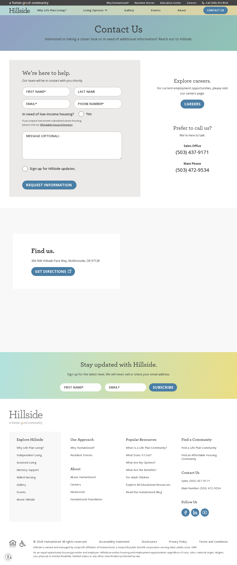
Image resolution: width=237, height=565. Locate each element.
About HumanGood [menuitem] (83, 477)
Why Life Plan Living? (51, 10)
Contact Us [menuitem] (190, 472)
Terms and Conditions (213, 541)
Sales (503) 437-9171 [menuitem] (195, 481)
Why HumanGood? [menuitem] (117, 3)
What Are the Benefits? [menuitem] (141, 470)
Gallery (129, 10)
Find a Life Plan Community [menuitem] (199, 447)
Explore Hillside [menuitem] (30, 439)
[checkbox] (85, 115)
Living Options (93, 10)
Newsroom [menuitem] (77, 492)
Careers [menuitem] (191, 3)
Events (156, 10)
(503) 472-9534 (192, 170)
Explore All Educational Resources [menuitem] (148, 484)
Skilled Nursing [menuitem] (26, 477)
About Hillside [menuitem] (26, 499)
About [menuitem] (75, 469)
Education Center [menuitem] (170, 3)
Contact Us (215, 10)
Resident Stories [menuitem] (145, 3)
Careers (192, 103)
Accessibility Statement (114, 541)
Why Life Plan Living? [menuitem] (30, 447)
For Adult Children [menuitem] (137, 477)
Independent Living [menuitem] (29, 455)
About (182, 10)
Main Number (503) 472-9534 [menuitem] (201, 488)
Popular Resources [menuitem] (141, 439)
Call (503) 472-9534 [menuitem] (217, 2)
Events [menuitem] (21, 492)
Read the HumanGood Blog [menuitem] (144, 492)
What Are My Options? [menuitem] (141, 462)
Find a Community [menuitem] (196, 439)
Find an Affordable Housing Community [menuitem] (199, 457)
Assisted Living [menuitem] (26, 462)
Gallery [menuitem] (21, 484)
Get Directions (53, 275)
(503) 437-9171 (192, 152)
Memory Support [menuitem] (28, 470)
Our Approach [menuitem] (82, 439)
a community (29, 3)
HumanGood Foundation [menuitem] (86, 499)
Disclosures (149, 541)
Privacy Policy (178, 541)
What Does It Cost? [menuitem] (139, 455)
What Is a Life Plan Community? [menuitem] (146, 447)
